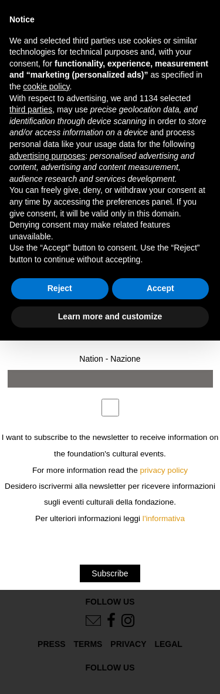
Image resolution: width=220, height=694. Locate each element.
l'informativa (164, 518)
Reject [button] (60, 288)
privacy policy (164, 470)
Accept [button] (160, 288)
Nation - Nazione (109, 358)
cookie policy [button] (46, 86)
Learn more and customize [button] (110, 316)
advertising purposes (47, 156)
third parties (30, 109)
